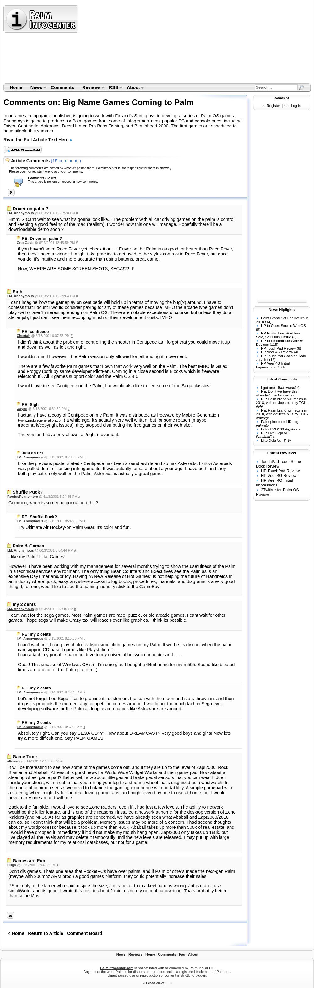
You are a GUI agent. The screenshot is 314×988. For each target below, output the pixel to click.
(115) (274, 344)
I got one (268, 388)
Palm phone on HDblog (279, 422)
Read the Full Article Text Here (38, 139)
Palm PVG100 (272, 429)
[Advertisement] (129, 44)
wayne (22, 409)
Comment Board (84, 933)
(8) (299, 348)
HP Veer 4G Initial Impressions (273, 365)
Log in (296, 106)
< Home (16, 933)
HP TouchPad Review (278, 348)
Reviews (91, 88)
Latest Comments (282, 379)
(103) (280, 367)
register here (41, 171)
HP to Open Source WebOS (283, 326)
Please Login (18, 171)
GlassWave (155, 983)
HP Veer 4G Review (277, 352)
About (133, 88)
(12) (272, 360)
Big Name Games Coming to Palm (128, 102)
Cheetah (23, 336)
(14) (268, 322)
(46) (297, 352)
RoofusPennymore (22, 496)
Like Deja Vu (271, 440)
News (36, 88)
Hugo (11, 865)
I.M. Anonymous (20, 213)
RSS (113, 88)
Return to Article (45, 933)
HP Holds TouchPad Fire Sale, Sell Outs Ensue (278, 335)
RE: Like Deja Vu (274, 433)
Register (273, 106)
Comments (62, 87)
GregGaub (25, 242)
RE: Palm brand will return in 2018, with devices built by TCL (281, 401)
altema (12, 761)
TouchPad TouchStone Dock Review (278, 464)
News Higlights (282, 310)
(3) (294, 337)
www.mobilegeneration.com (41, 420)
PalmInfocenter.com (116, 968)
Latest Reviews (281, 453)
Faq (182, 954)
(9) (258, 329)
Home (16, 87)
